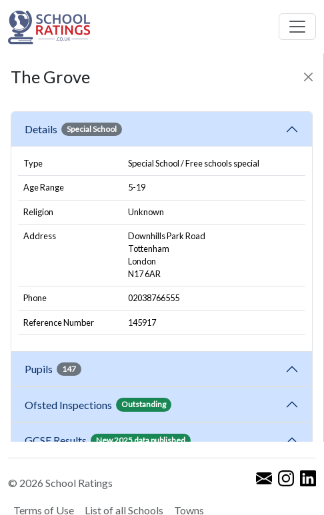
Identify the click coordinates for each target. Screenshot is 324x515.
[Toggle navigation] (297, 26)
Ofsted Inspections (98, 404)
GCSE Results (108, 440)
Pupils (53, 369)
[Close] (308, 77)
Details (73, 129)
